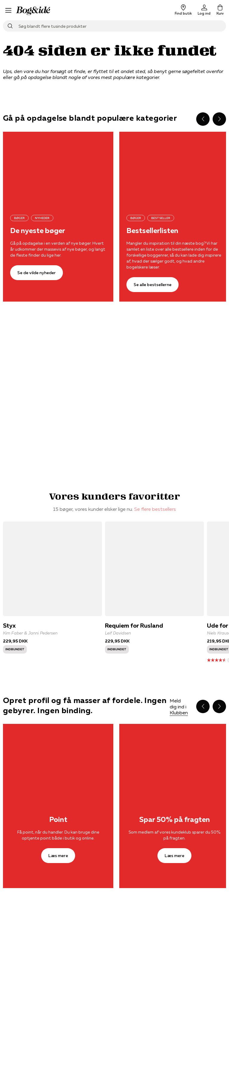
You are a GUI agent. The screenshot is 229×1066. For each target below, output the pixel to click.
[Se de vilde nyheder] (58, 168)
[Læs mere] (58, 760)
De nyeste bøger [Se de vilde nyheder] (37, 230)
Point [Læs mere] (58, 819)
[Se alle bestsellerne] (152, 284)
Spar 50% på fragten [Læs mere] (174, 819)
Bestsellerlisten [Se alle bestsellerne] (152, 230)
